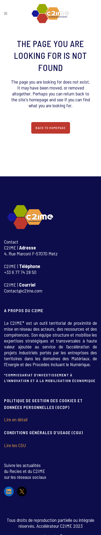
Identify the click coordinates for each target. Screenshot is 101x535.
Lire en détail (15, 419)
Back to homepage (51, 128)
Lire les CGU (15, 445)
